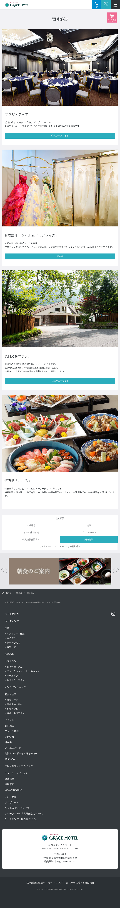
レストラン (10, 661)
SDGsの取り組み (13, 790)
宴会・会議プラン (16, 713)
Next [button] (116, 571)
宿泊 (7, 628)
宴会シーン (12, 699)
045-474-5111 (72, 861)
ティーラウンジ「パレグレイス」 (23, 671)
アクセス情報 (12, 731)
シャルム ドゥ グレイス (17, 808)
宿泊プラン (12, 638)
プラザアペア (12, 802)
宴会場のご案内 (14, 704)
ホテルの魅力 (12, 614)
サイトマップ (55, 882)
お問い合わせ (12, 759)
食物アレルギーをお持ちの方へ (21, 753)
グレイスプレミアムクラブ (19, 766)
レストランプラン (16, 680)
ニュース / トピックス (16, 773)
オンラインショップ (15, 687)
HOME (8, 593)
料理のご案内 (13, 708)
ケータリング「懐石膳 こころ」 (21, 819)
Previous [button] (4, 571)
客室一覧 (11, 647)
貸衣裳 (8, 742)
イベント (9, 720)
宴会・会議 (10, 694)
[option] (60, 571)
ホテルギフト (13, 675)
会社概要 (18, 593)
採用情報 (9, 784)
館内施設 (9, 726)
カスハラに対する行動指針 (80, 882)
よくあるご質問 (13, 748)
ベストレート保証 (16, 633)
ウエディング (12, 621)
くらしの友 (10, 797)
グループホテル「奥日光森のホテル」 (25, 813)
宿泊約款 (9, 654)
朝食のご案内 (13, 642)
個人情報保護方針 (35, 882)
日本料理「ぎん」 (16, 666)
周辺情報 (9, 737)
